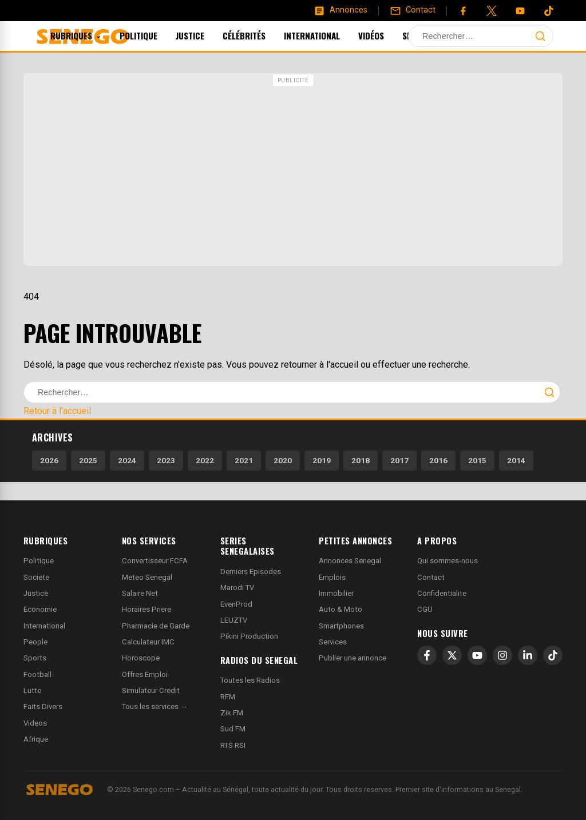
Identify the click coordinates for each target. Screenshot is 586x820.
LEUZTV (233, 620)
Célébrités (259, 35)
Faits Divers (42, 706)
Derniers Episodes (250, 571)
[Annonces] (340, 10)
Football (37, 674)
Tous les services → (155, 706)
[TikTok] (553, 655)
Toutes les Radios (250, 680)
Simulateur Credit (151, 690)
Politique (154, 35)
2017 (399, 460)
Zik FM (231, 712)
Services (333, 642)
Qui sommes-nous (447, 560)
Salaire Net (140, 593)
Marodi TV (237, 587)
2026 (49, 460)
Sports (432, 35)
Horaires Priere (146, 609)
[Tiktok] (549, 11)
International (327, 35)
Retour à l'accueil (57, 410)
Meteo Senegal (147, 577)
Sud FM (233, 729)
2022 (205, 460)
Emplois (332, 577)
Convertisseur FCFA (155, 560)
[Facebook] (463, 11)
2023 (166, 460)
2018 (360, 460)
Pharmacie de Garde (155, 626)
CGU (425, 609)
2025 (88, 460)
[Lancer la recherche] (540, 36)
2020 (283, 460)
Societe (36, 577)
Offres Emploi (145, 674)
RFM (227, 696)
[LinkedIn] (527, 655)
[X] (452, 655)
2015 (477, 460)
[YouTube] (520, 11)
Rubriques (91, 35)
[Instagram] (502, 655)
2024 (127, 460)
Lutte (32, 690)
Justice (205, 35)
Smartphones (341, 626)
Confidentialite (441, 593)
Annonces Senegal (350, 560)
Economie (40, 609)
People (35, 642)
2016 (438, 460)
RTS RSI (233, 745)
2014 (516, 460)
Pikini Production (249, 636)
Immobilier (336, 593)
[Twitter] (491, 11)
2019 (321, 460)
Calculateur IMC (148, 642)
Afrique (35, 739)
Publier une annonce (352, 658)
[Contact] (412, 10)
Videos (35, 723)
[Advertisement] (293, 171)
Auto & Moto (340, 609)
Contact (431, 577)
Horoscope (141, 658)
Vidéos (386, 35)
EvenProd (236, 604)
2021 (244, 460)
